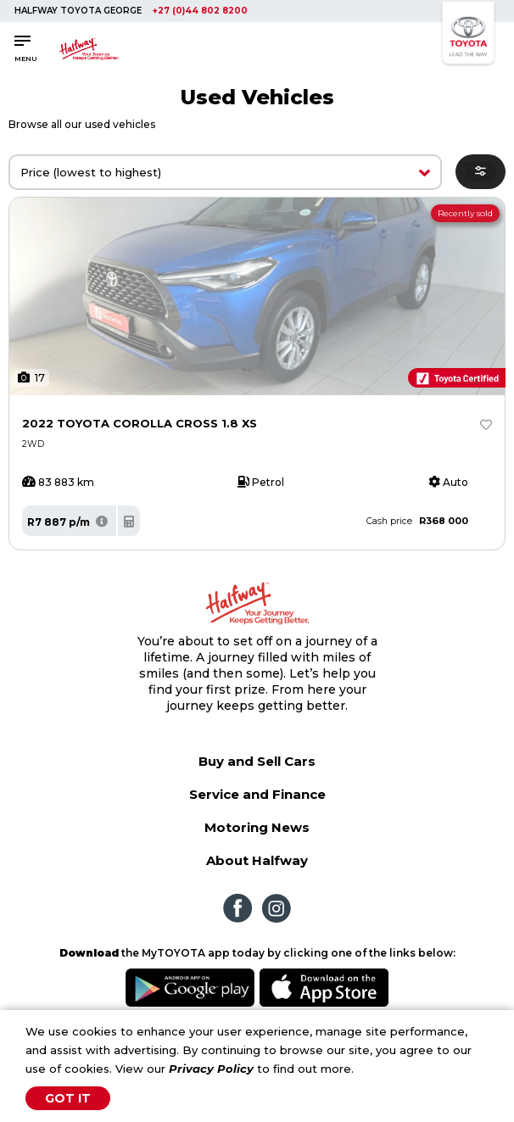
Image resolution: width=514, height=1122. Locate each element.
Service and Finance (257, 794)
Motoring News (257, 827)
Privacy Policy (211, 1068)
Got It (68, 1098)
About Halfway (257, 860)
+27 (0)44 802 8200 (200, 10)
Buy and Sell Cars (257, 761)
